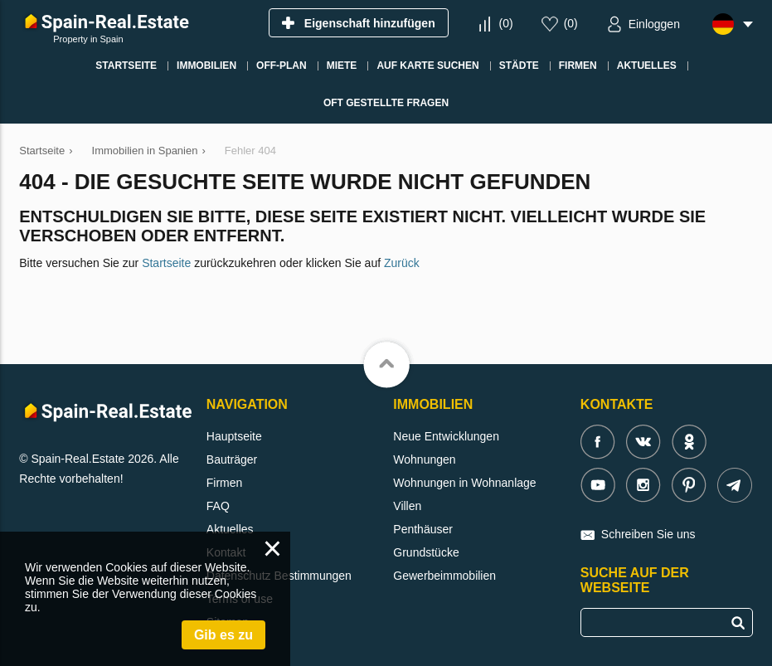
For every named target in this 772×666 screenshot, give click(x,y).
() (506, 23)
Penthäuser (423, 529)
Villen (407, 506)
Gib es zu (223, 635)
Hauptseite (234, 436)
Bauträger (231, 459)
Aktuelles (230, 529)
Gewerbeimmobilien (444, 575)
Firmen (224, 482)
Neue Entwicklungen (446, 436)
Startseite (166, 263)
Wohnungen (424, 459)
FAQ (218, 506)
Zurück (402, 263)
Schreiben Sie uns (648, 534)
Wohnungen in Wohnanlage (464, 482)
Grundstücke (426, 552)
